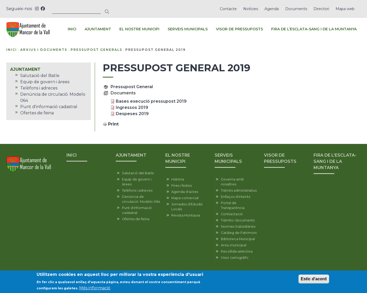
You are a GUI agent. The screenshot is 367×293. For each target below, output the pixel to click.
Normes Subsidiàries (238, 226)
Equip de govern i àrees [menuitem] (44, 81)
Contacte (228, 8)
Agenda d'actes (184, 192)
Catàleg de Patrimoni (239, 233)
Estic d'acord (314, 279)
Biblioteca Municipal (238, 239)
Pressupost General (132, 86)
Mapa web (345, 8)
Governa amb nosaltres (232, 181)
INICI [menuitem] (72, 29)
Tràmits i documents (238, 220)
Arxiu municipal (233, 245)
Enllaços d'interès (235, 197)
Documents (296, 8)
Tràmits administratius (239, 190)
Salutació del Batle (138, 173)
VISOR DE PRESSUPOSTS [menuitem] (239, 29)
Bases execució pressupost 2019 (151, 101)
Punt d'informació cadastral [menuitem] (48, 106)
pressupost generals (96, 50)
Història (177, 179)
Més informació (94, 288)
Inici (11, 50)
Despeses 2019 (132, 113)
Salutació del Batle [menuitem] (39, 75)
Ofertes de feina (135, 219)
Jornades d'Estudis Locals (186, 206)
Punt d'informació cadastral (137, 210)
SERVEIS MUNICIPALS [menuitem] (188, 29)
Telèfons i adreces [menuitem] (38, 88)
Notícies (250, 8)
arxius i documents (43, 50)
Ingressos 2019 (132, 107)
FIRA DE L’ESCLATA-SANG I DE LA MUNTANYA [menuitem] (314, 29)
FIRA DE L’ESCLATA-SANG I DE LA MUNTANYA (335, 161)
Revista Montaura (185, 215)
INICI (71, 155)
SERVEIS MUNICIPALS (228, 158)
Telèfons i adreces (137, 190)
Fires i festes (181, 185)
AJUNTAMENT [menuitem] (98, 29)
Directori (321, 8)
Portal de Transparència (232, 205)
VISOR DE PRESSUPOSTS (280, 158)
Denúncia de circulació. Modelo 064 (141, 199)
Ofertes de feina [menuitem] (37, 112)
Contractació (232, 214)
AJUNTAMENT (131, 155)
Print (113, 124)
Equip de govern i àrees (137, 181)
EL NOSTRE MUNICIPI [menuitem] (139, 29)
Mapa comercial (185, 198)
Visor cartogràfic (235, 258)
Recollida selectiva (237, 251)
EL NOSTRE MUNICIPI (177, 158)
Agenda (271, 8)
